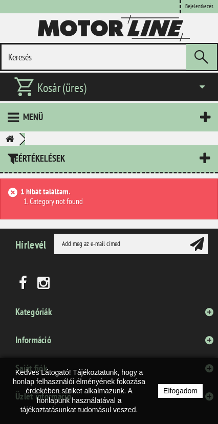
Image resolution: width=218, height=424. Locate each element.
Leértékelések (37, 158)
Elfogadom (180, 391)
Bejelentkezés (199, 6)
